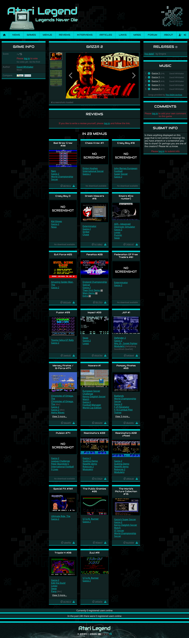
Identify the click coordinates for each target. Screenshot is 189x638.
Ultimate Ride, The (60, 516)
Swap (117, 237)
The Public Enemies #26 (94, 490)
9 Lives (54, 469)
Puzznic (118, 235)
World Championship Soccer (62, 178)
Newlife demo (90, 463)
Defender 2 (120, 337)
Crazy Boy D (63, 196)
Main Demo (89, 293)
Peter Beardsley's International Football (62, 465)
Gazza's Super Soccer (125, 519)
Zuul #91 (94, 552)
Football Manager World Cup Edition (92, 406)
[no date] (149, 53)
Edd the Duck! (58, 582)
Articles (105, 34)
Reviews (64, 34)
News (16, 34)
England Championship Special (95, 283)
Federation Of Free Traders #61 (126, 256)
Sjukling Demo (90, 461)
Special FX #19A (63, 488)
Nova (54, 226)
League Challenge (60, 461)
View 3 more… (59, 416)
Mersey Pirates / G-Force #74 (63, 367)
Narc (53, 171)
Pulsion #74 (63, 433)
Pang (53, 591)
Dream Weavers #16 (94, 197)
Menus (47, 34)
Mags (137, 34)
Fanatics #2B (94, 254)
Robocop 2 (88, 466)
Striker (86, 231)
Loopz (117, 232)
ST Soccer (119, 530)
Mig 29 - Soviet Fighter (125, 343)
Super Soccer (121, 173)
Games (31, 34)
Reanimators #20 (94, 433)
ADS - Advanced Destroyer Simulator (124, 225)
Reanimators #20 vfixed (126, 434)
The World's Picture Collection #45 (126, 491)
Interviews (84, 34)
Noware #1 (94, 365)
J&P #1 (126, 312)
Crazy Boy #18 (126, 143)
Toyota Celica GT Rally (62, 340)
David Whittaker (25, 66)
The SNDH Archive (174, 94)
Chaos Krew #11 (94, 143)
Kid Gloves (56, 221)
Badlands (119, 395)
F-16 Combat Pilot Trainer (123, 411)
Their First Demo (92, 290)
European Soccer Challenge (91, 392)
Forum (152, 34)
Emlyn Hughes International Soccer (93, 170)
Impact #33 (94, 312)
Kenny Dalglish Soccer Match (94, 398)
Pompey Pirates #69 (126, 367)
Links (123, 34)
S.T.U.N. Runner (91, 518)
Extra (86, 295)
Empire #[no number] (126, 197)
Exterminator (89, 226)
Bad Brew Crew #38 (62, 144)
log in (27, 58)
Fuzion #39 (63, 312)
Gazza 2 (55, 173)
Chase (86, 234)
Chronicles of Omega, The (62, 397)
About (168, 34)
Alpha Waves (57, 412)
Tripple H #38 (63, 552)
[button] (70, 75)
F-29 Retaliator (121, 406)
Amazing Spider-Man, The (62, 283)
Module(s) (119, 346)
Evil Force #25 (63, 254)
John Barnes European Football (125, 170)
